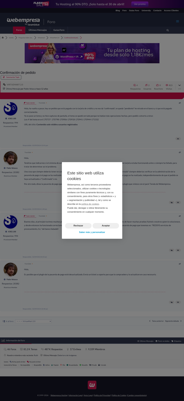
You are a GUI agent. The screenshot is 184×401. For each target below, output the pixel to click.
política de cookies (90, 204)
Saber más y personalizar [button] (92, 232)
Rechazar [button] (78, 226)
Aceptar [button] (106, 226)
